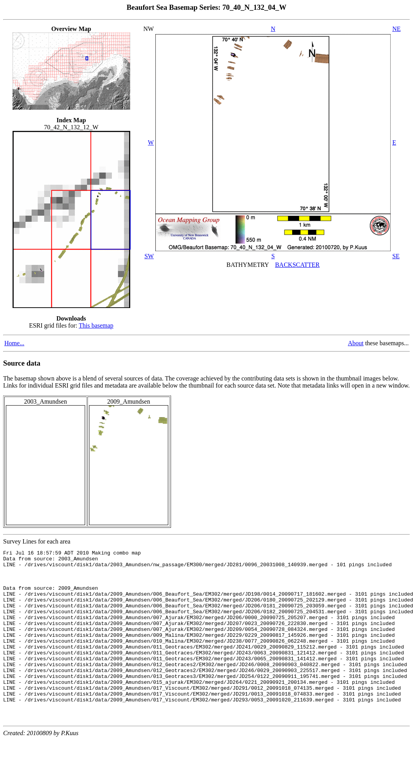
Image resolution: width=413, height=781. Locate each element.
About (356, 343)
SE (396, 256)
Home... (14, 343)
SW (149, 256)
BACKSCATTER (297, 264)
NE (396, 28)
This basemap (96, 325)
